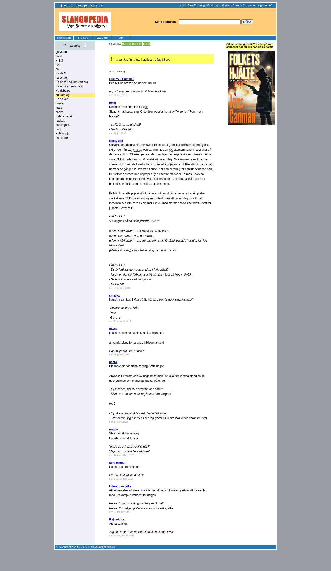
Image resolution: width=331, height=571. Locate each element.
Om (121, 37)
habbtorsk (62, 137)
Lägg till (102, 37)
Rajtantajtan (117, 519)
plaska (146, 43)
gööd (59, 56)
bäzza (113, 362)
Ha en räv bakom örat (69, 86)
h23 (58, 65)
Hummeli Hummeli (132, 43)
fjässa (113, 328)
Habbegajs (62, 133)
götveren (61, 52)
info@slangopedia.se (102, 546)
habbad (60, 120)
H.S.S (59, 60)
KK (171, 149)
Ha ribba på (63, 90)
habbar (60, 129)
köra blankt (116, 462)
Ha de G (61, 73)
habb (59, 107)
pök (145, 106)
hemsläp (136, 149)
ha (57, 69)
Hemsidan (64, 37)
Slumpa (83, 37)
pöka (112, 102)
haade (59, 103)
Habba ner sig (64, 116)
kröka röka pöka (120, 486)
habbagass (63, 125)
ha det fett (62, 77)
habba (59, 112)
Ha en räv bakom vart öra (72, 82)
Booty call (116, 141)
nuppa (113, 429)
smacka (114, 295)
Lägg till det (162, 59)
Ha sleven (62, 99)
